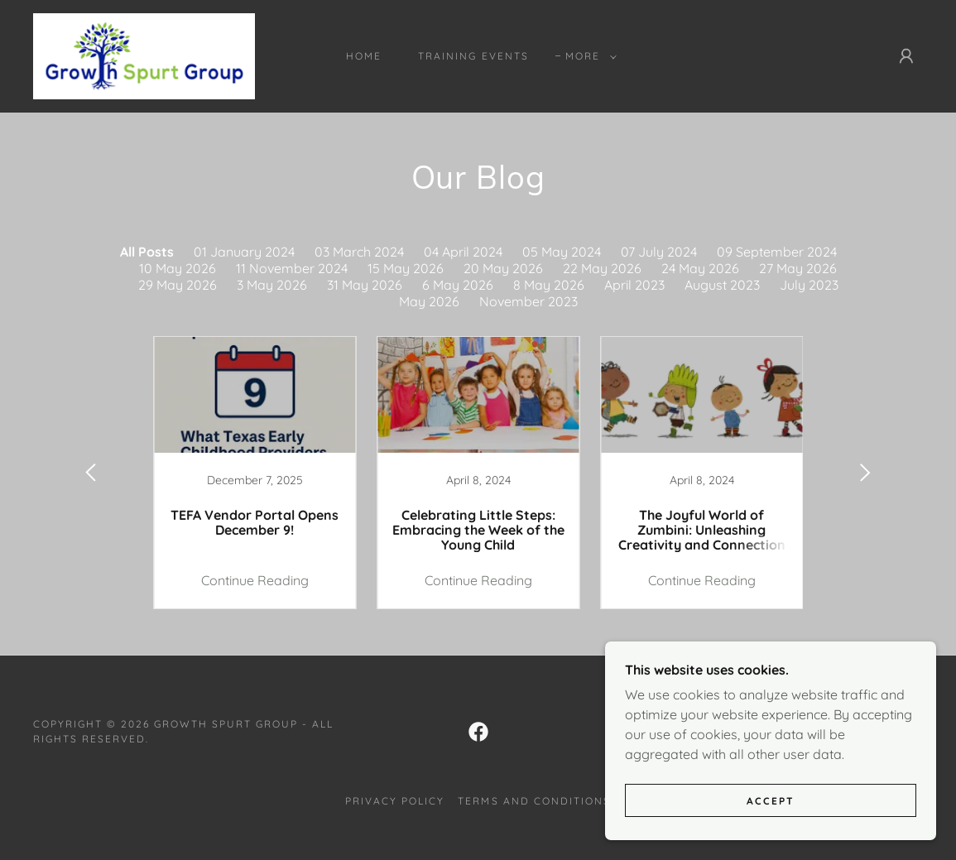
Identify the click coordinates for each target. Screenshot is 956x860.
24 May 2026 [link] (700, 268)
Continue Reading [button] (255, 580)
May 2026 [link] (429, 301)
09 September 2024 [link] (777, 251)
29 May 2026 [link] (177, 284)
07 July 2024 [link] (659, 251)
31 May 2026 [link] (364, 284)
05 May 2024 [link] (561, 251)
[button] (587, 56)
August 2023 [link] (722, 284)
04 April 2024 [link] (463, 251)
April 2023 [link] (634, 284)
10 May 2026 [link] (177, 268)
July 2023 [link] (809, 284)
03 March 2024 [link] (359, 251)
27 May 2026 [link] (798, 268)
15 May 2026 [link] (406, 268)
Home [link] (364, 56)
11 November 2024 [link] (292, 268)
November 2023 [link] (528, 301)
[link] (144, 54)
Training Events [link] (473, 56)
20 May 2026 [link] (503, 268)
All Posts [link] (147, 251)
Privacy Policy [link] (394, 801)
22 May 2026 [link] (602, 268)
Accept (771, 801)
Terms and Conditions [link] (534, 801)
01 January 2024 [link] (244, 251)
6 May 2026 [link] (457, 284)
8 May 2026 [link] (548, 284)
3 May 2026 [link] (272, 284)
